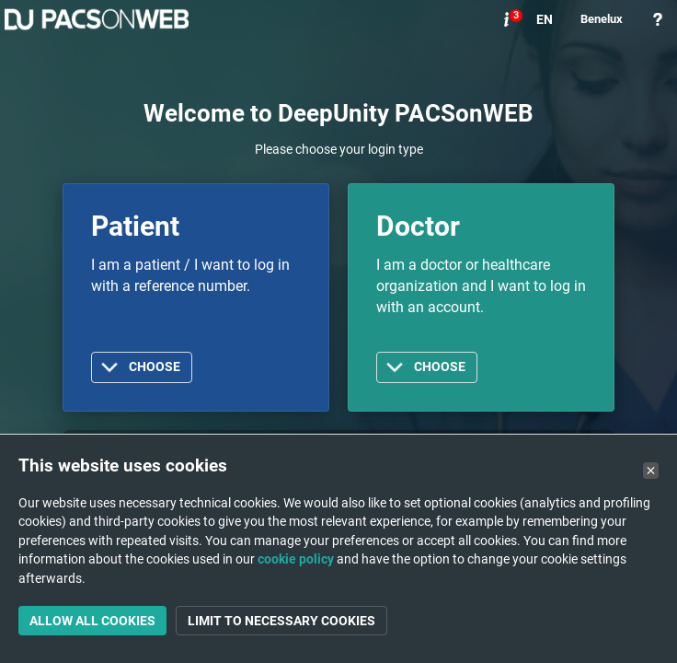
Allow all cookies (92, 620)
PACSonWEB (97, 19)
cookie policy (296, 559)
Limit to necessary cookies (281, 620)
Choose (154, 367)
